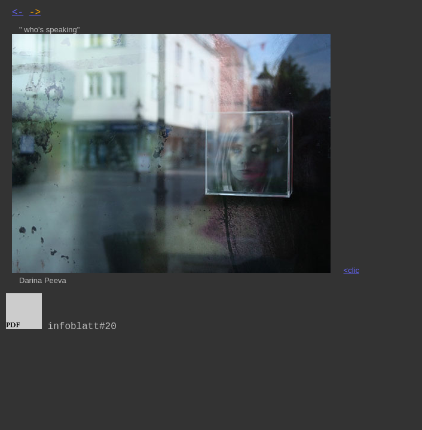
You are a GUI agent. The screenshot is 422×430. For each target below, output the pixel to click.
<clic (351, 270)
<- (17, 12)
